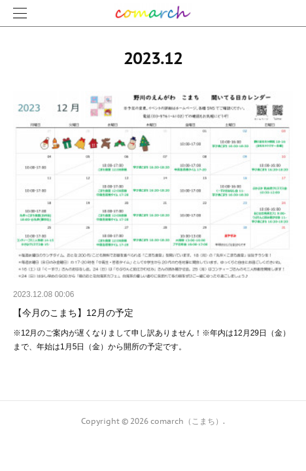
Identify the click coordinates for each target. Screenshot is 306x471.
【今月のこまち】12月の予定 (73, 312)
